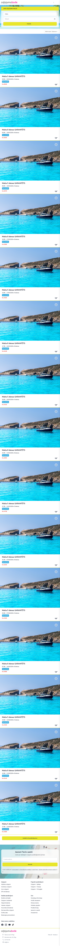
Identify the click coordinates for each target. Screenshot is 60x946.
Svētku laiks (4, 912)
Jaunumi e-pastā (35, 910)
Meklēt (30, 24)
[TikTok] (13, 924)
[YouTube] (9, 924)
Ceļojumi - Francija (36, 887)
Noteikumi (55, 935)
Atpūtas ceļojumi (6, 884)
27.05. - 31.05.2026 (7, 506)
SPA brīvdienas (5, 891)
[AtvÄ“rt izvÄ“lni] (57, 2)
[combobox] (51, 31)
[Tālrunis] (53, 2)
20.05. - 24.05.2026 (7, 399)
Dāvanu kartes (35, 903)
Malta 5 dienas (13, 76)
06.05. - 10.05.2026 (7, 186)
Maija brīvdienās (5, 903)
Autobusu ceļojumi (6, 887)
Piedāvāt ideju (35, 908)
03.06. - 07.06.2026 (7, 613)
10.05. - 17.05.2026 (7, 239)
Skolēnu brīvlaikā (5, 898)
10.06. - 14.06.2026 (7, 720)
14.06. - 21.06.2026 (7, 773)
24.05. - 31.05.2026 (7, 453)
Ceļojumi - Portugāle (36, 889)
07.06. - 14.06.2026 (7, 666)
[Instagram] (6, 924)
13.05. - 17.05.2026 (7, 293)
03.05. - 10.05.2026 (7, 132)
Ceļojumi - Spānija (36, 884)
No (4, 84)
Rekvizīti (50, 935)
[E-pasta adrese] (30, 859)
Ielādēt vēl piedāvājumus (30, 838)
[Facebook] (2, 924)
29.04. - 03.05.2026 (7, 79)
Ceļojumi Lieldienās (6, 900)
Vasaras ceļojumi (5, 905)
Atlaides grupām (35, 905)
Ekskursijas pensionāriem (8, 915)
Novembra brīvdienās (7, 908)
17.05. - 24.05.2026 (7, 346)
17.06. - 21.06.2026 (7, 826)
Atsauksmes (34, 912)
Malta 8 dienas (13, 130)
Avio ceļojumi (5, 889)
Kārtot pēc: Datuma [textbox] (50, 31)
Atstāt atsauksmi (35, 900)
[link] (30, 60)
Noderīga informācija (36, 898)
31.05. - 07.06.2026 (7, 560)
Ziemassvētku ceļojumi (7, 910)
